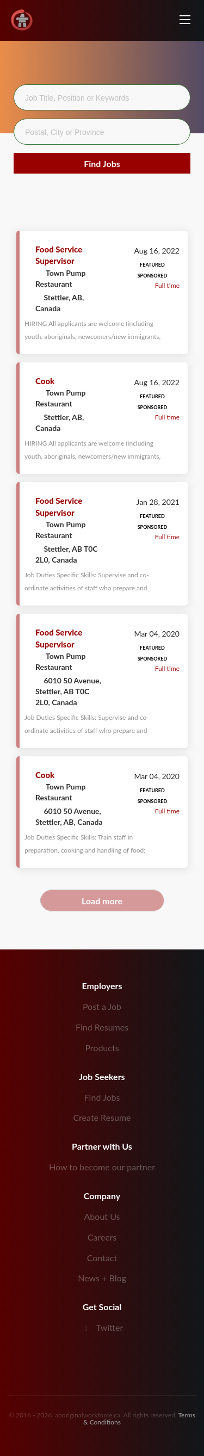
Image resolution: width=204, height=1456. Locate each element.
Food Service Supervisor (58, 255)
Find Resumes (102, 1027)
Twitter (109, 1327)
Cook (44, 381)
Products (102, 1047)
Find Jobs (102, 163)
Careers (102, 1237)
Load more (102, 901)
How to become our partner (102, 1167)
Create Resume (102, 1117)
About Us (102, 1216)
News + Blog (102, 1278)
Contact (102, 1258)
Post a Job (102, 1006)
